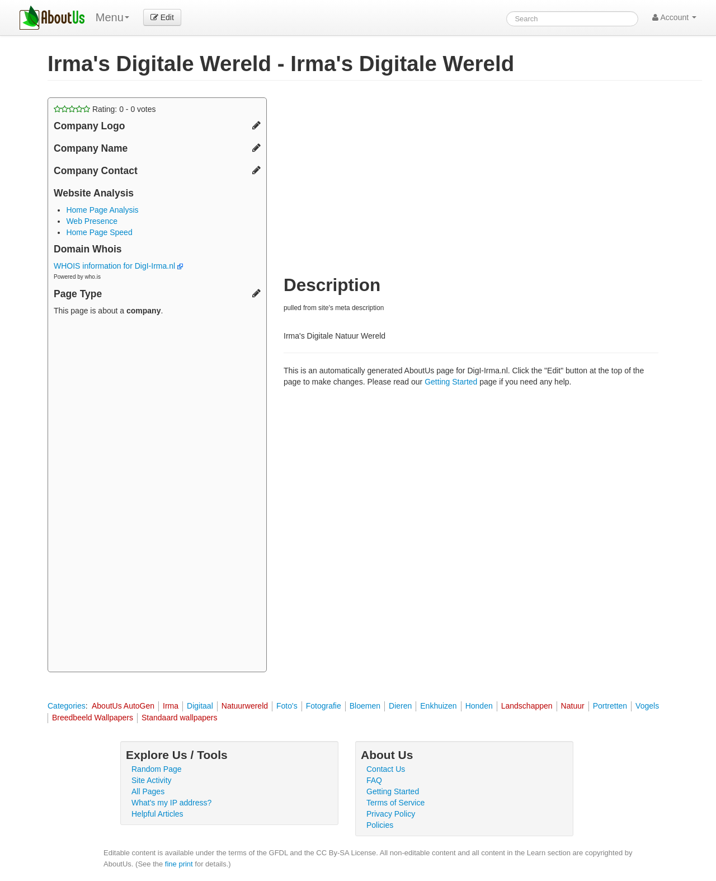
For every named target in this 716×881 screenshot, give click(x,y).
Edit (162, 17)
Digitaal (200, 705)
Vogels (647, 705)
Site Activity (151, 780)
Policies (379, 825)
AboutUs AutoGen (123, 705)
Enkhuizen (438, 705)
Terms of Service (395, 802)
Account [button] (674, 17)
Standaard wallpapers (179, 717)
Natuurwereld (245, 705)
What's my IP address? (171, 802)
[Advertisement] (157, 495)
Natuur (573, 705)
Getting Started (451, 381)
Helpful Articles (157, 813)
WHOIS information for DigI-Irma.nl (118, 265)
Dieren (400, 705)
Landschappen (527, 705)
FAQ (374, 780)
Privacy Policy (390, 813)
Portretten (610, 705)
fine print (179, 864)
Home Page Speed (99, 232)
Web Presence (91, 221)
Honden (479, 705)
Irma (170, 705)
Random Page (156, 769)
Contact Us (385, 769)
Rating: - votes (105, 109)
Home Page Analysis (102, 209)
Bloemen (365, 705)
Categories (67, 705)
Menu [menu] (112, 17)
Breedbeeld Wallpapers (92, 717)
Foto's (287, 705)
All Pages (147, 791)
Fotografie (323, 705)
